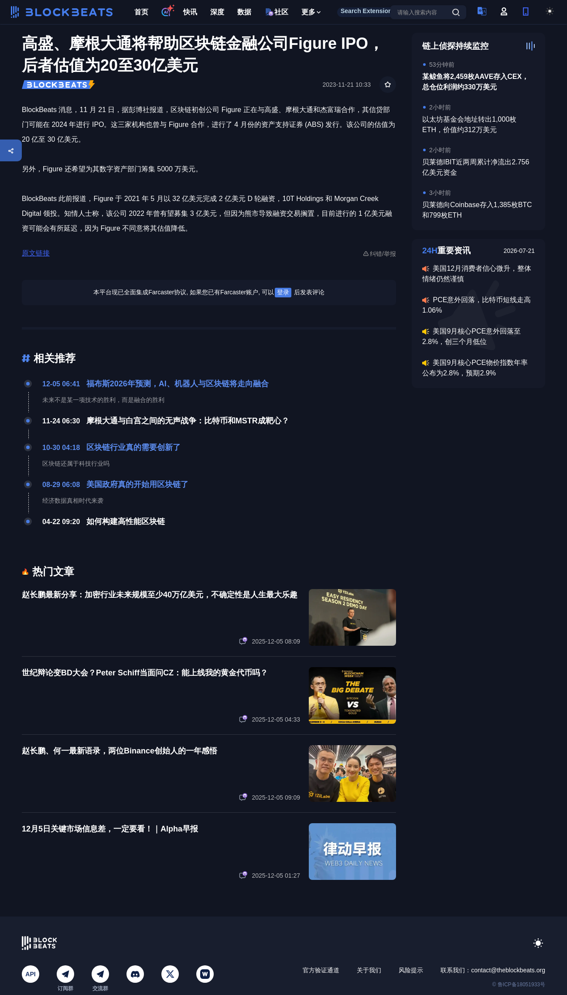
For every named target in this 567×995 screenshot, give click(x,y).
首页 (141, 12)
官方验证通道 (321, 970)
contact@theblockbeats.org (508, 970)
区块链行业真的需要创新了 (133, 447)
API (30, 974)
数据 (244, 12)
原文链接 (36, 253)
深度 (217, 12)
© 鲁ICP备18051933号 (518, 984)
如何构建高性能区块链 (125, 521)
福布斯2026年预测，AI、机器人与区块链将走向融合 (177, 383)
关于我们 (369, 970)
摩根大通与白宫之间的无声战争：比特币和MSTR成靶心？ (187, 420)
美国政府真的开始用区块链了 (137, 484)
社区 (276, 12)
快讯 (190, 12)
